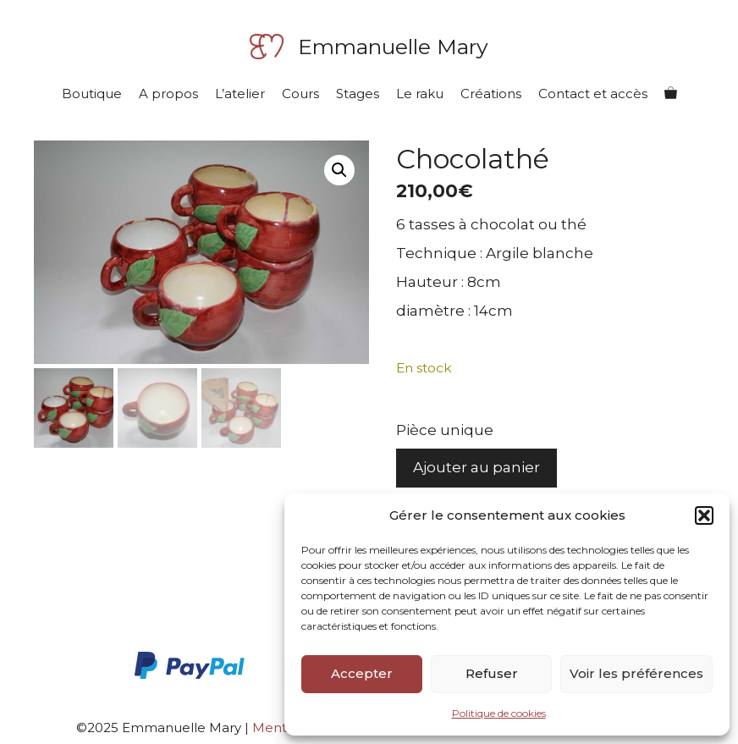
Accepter (362, 673)
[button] (704, 515)
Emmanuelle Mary (393, 46)
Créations (490, 93)
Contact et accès (592, 93)
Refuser (491, 673)
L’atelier (240, 93)
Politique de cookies (499, 713)
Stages (357, 93)
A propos (168, 93)
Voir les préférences (636, 673)
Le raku (419, 93)
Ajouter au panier (476, 467)
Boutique (92, 93)
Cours (300, 93)
